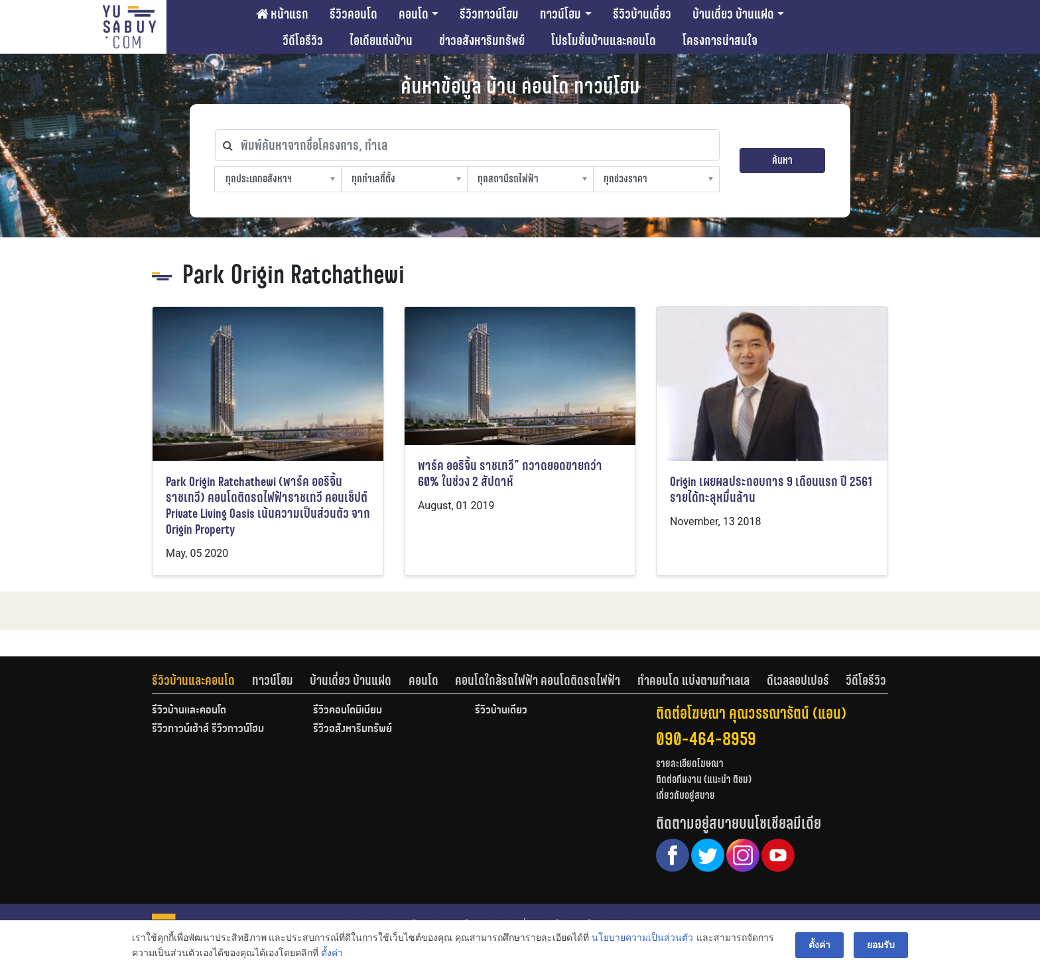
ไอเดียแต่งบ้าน (381, 40)
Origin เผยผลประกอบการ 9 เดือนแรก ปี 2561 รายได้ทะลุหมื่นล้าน (771, 489)
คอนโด (413, 14)
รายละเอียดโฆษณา (690, 763)
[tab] (202, 680)
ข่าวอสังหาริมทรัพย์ (482, 40)
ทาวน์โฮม (560, 14)
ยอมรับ (881, 945)
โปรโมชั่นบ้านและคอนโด (603, 40)
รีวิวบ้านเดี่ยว (642, 14)
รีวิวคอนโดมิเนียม (347, 710)
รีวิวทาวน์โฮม (489, 14)
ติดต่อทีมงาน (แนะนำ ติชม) (703, 779)
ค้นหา (782, 160)
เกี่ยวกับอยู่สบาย (685, 795)
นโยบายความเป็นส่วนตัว (642, 937)
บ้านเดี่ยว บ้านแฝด (733, 14)
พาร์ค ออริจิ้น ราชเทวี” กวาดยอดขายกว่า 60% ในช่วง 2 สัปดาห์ (510, 473)
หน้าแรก (282, 14)
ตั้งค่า (332, 952)
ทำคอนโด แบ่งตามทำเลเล (693, 680)
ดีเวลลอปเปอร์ (798, 680)
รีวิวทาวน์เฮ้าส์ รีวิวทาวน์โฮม (208, 729)
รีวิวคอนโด (353, 14)
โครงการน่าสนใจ (719, 40)
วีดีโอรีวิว (303, 40)
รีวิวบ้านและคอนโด (193, 680)
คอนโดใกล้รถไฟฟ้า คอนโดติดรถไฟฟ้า (537, 680)
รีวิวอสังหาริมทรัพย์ (352, 729)
